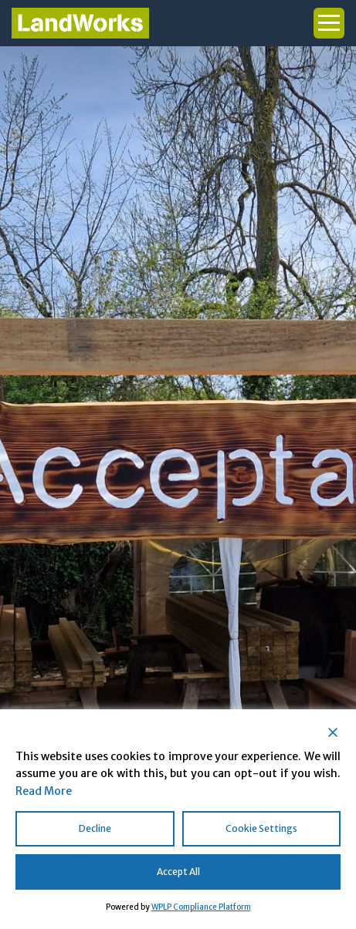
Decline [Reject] (95, 828)
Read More (43, 791)
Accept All (178, 871)
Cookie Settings (261, 828)
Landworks (81, 23)
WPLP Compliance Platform (201, 907)
